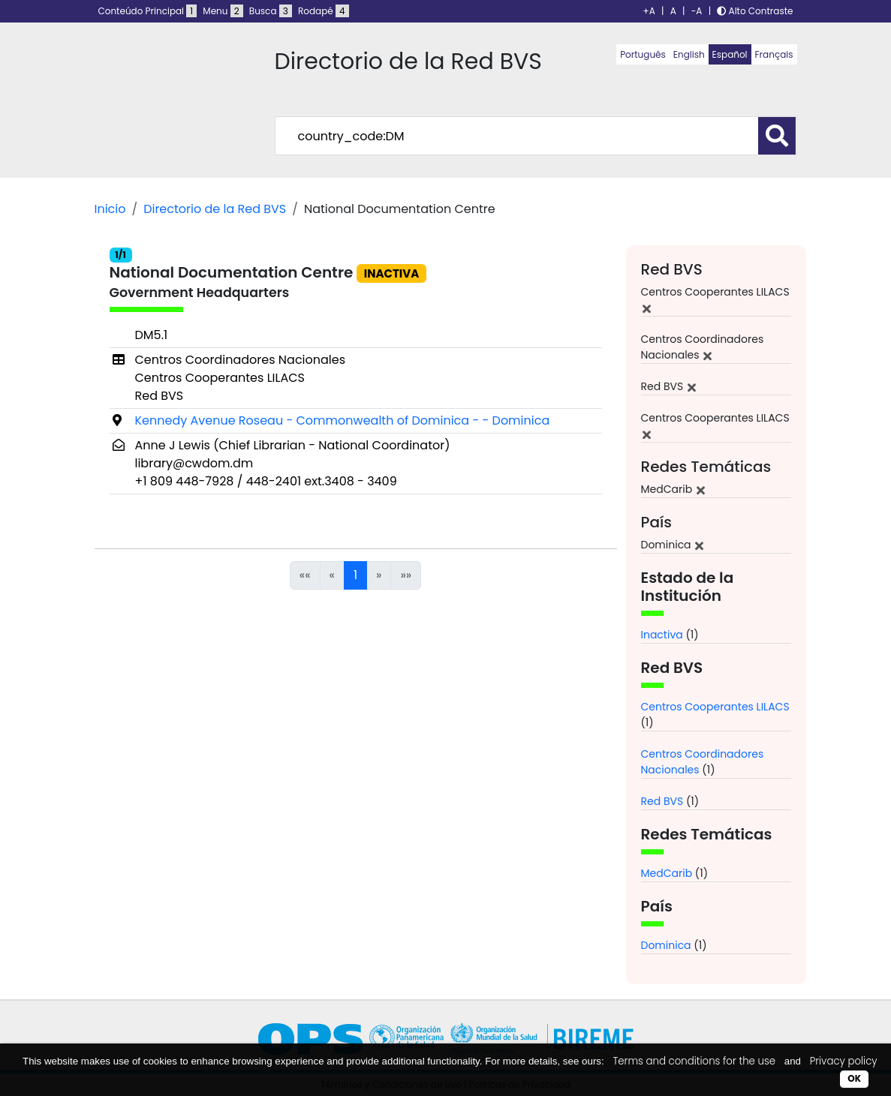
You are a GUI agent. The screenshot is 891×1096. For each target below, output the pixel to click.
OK (854, 1078)
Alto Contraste (755, 11)
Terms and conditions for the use (694, 1061)
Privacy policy (843, 1061)
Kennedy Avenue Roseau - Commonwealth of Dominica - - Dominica (342, 420)
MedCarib (667, 873)
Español (730, 54)
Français (774, 54)
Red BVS (662, 801)
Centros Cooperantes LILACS (715, 706)
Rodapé (323, 11)
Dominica (666, 945)
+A (649, 11)
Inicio (110, 209)
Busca (270, 11)
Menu (222, 11)
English (689, 54)
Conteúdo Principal (147, 11)
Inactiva (662, 634)
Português (643, 54)
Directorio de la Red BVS (214, 209)
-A (697, 11)
